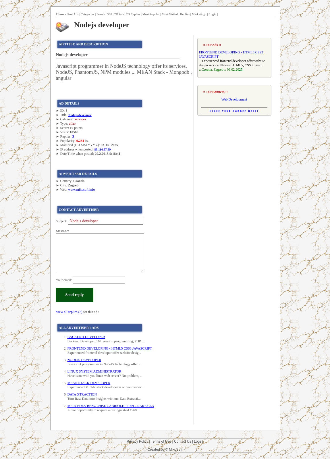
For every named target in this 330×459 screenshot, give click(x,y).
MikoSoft (175, 450)
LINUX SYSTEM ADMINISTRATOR (94, 371)
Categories (87, 14)
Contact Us (182, 441)
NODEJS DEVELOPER (84, 360)
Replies (185, 14)
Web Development (234, 99)
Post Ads (73, 14)
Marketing (198, 14)
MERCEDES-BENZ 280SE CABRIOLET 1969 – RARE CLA (110, 406)
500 (109, 14)
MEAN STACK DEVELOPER (89, 383)
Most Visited (170, 14)
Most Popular (151, 14)
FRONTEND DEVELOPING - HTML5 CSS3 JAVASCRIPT (109, 348)
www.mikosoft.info (81, 190)
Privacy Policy (137, 441)
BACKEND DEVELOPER (86, 337)
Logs (197, 441)
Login (213, 14)
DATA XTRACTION (82, 394)
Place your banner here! (234, 110)
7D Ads (119, 14)
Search (101, 14)
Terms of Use (161, 441)
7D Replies (133, 14)
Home (60, 14)
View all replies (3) (69, 312)
